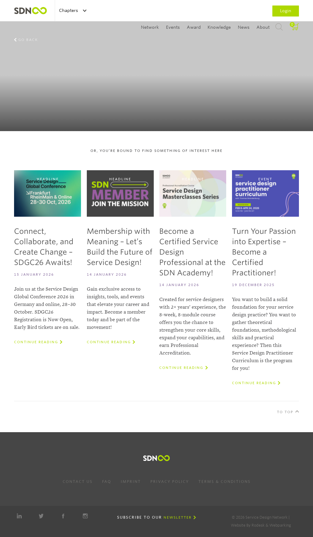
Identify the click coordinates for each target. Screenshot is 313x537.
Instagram (85, 515)
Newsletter (178, 517)
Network (150, 27)
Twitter (41, 515)
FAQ (106, 481)
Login (285, 10)
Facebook (63, 515)
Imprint (131, 481)
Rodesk (258, 525)
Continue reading (36, 342)
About (263, 27)
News (243, 27)
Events (173, 27)
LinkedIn (19, 515)
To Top (285, 412)
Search (279, 27)
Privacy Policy (169, 481)
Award (194, 27)
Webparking (280, 525)
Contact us (78, 481)
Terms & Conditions (224, 481)
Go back (28, 40)
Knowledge (219, 27)
